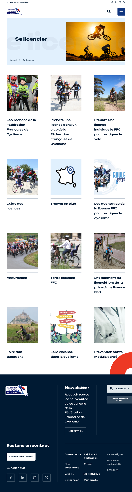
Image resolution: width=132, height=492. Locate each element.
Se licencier (72, 480)
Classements (73, 454)
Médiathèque (92, 474)
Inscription (75, 431)
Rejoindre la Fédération (91, 456)
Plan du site (91, 480)
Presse (88, 464)
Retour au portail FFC (18, 2)
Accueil (13, 60)
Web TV (69, 474)
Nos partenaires (72, 466)
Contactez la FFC (21, 456)
